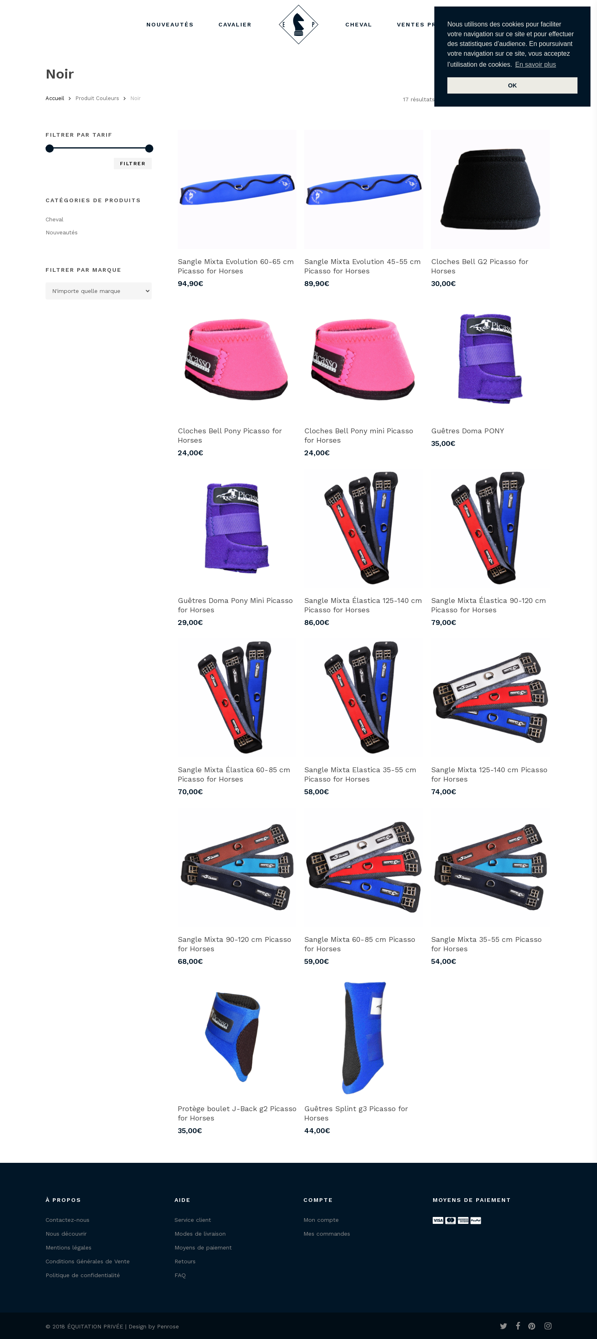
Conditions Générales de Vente (88, 1261)
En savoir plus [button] (535, 64)
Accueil (55, 98)
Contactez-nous (67, 1220)
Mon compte (321, 1220)
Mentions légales (69, 1247)
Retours (185, 1261)
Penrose (168, 1326)
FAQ (180, 1275)
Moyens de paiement (203, 1247)
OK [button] (512, 85)
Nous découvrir (66, 1233)
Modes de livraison (200, 1233)
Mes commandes (326, 1233)
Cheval (54, 219)
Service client (192, 1220)
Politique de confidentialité (83, 1275)
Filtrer (133, 163)
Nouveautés (62, 232)
